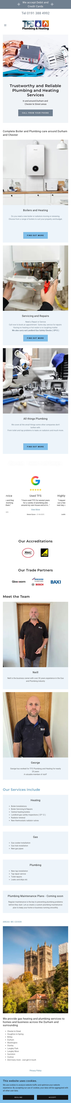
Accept (52, 1097)
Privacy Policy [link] (35, 1070)
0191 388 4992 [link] (38, 13)
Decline (19, 1097)
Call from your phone (35, 113)
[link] (35, 25)
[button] (8, 25)
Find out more (35, 235)
